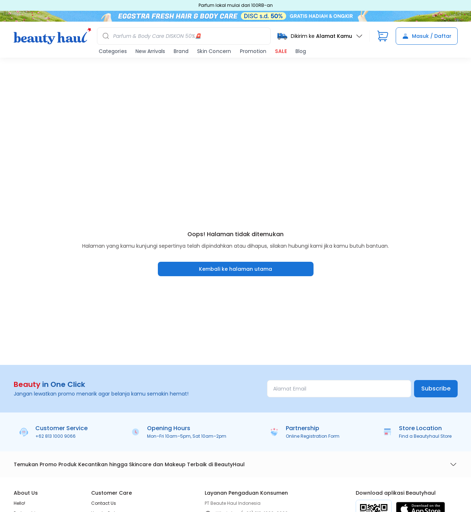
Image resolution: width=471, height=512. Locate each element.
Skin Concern (214, 51)
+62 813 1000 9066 (55, 436)
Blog (301, 51)
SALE (281, 51)
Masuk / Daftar (427, 36)
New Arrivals (150, 51)
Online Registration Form (312, 436)
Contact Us (103, 503)
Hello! (19, 503)
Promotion (253, 51)
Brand (181, 51)
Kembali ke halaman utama (235, 269)
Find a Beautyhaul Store (425, 436)
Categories (113, 51)
